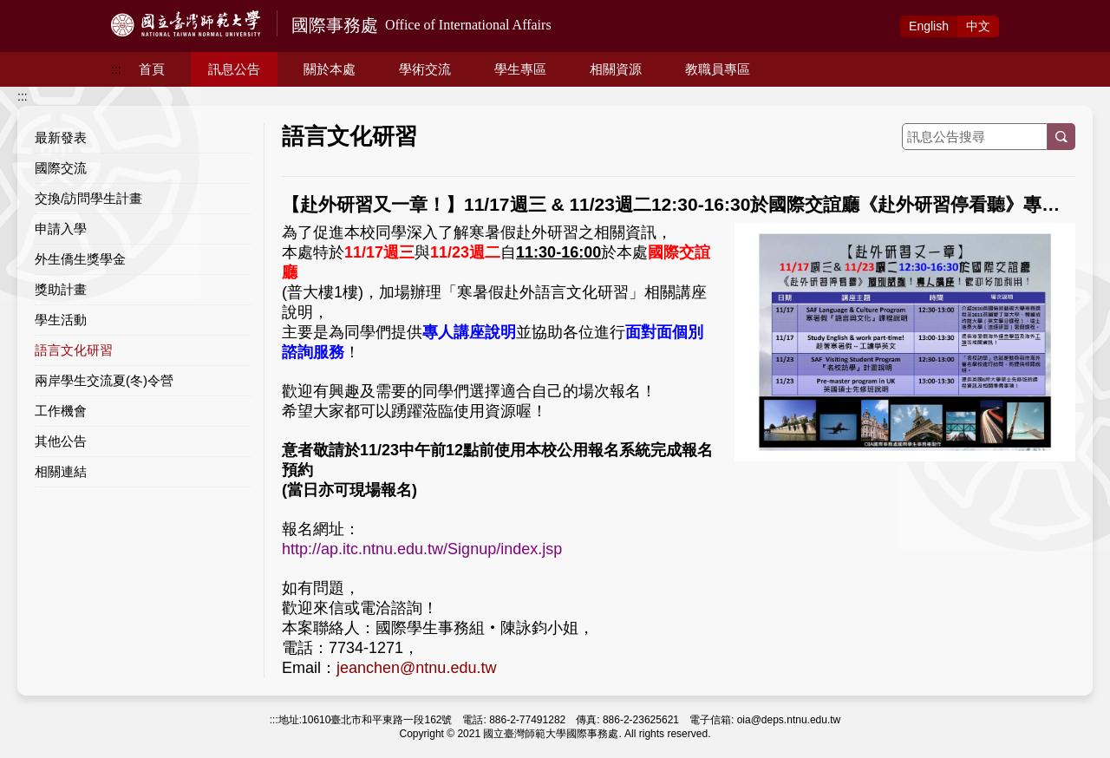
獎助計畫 (61, 289)
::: (116, 69)
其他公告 (61, 441)
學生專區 (520, 69)
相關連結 (61, 471)
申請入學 (61, 228)
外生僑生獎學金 (80, 259)
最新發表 (61, 137)
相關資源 (616, 69)
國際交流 (61, 167)
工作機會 (61, 410)
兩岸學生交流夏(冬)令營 (104, 380)
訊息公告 (234, 69)
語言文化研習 (74, 350)
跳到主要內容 (36, 9)
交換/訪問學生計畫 (88, 198)
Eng (929, 26)
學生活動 (61, 319)
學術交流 (425, 69)
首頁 (152, 69)
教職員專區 (717, 69)
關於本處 (330, 69)
